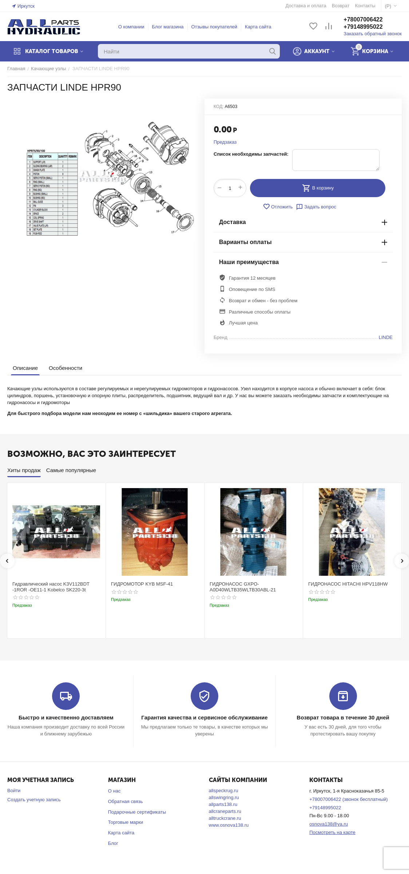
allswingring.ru (224, 797)
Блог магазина (168, 26)
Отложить (278, 206)
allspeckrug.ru (223, 790)
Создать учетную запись (34, 799)
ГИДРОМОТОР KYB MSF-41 (142, 584)
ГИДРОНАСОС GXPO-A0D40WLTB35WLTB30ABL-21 (243, 586)
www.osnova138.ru (229, 825)
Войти (13, 790)
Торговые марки (125, 822)
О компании (131, 26)
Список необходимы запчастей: (251, 154)
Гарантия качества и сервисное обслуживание (204, 717)
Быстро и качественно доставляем (66, 717)
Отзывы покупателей (214, 26)
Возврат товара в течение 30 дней (343, 717)
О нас (114, 791)
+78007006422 (363, 19)
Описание (25, 368)
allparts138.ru (223, 804)
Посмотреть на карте (332, 832)
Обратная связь (125, 801)
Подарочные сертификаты (137, 812)
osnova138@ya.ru (328, 824)
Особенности (65, 368)
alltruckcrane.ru (225, 818)
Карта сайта (258, 26)
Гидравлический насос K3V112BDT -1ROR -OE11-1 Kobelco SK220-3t (51, 586)
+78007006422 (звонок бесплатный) (348, 799)
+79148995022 (363, 27)
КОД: (218, 106)
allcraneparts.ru (225, 811)
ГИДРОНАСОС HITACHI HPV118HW (348, 584)
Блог (113, 843)
